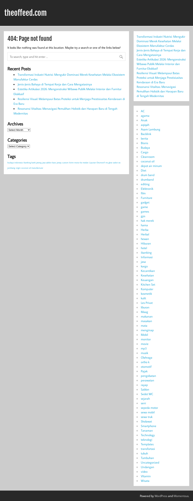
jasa (143, 262)
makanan (147, 316)
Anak (144, 120)
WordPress (161, 496)
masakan (146, 321)
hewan (145, 239)
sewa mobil (148, 412)
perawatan (147, 380)
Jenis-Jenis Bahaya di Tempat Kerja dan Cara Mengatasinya (55, 84)
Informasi (147, 257)
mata (144, 325)
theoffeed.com (25, 13)
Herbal (145, 234)
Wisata (145, 481)
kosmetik (146, 293)
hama (144, 225)
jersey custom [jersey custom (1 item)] (63, 162)
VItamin (146, 476)
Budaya (145, 147)
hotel (144, 248)
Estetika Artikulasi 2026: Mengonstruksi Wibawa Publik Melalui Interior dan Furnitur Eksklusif (161, 63)
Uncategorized (150, 462)
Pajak (144, 371)
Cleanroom (148, 157)
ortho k (145, 362)
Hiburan (146, 243)
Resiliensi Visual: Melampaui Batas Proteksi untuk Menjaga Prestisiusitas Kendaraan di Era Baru (160, 77)
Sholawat (146, 421)
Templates (147, 444)
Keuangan (147, 280)
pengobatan (148, 376)
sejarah (145, 398)
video (144, 471)
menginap (147, 330)
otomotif (146, 366)
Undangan (147, 467)
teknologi (146, 439)
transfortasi (148, 449)
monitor (146, 339)
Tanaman (147, 430)
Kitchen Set (148, 284)
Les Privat (147, 303)
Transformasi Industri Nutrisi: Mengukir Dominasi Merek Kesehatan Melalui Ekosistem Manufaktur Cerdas (161, 41)
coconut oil (147, 161)
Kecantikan (148, 271)
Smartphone (148, 426)
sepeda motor (149, 408)
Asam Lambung (150, 129)
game (144, 207)
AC (143, 111)
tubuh (144, 453)
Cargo (144, 152)
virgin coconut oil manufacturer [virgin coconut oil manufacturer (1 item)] (29, 168)
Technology (148, 435)
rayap (144, 385)
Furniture (146, 198)
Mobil (144, 335)
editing (145, 184)
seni (143, 403)
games (145, 211)
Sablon (145, 389)
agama (145, 116)
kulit (143, 298)
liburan (145, 307)
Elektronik (147, 189)
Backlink (146, 134)
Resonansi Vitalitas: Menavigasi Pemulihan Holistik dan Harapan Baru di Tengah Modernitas (160, 91)
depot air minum (151, 166)
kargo (144, 266)
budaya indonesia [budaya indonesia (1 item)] (15, 162)
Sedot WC (147, 394)
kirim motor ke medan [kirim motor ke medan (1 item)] (79, 162)
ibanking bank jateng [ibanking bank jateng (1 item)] (32, 162)
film (143, 193)
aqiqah (145, 125)
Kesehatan (147, 275)
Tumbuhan (147, 458)
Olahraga (146, 357)
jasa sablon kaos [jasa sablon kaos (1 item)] (49, 162)
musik (144, 353)
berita (144, 138)
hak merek (147, 220)
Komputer (147, 289)
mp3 (144, 348)
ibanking (146, 252)
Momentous (181, 496)
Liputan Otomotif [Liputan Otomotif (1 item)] (97, 162)
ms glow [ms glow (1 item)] (108, 162)
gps (143, 216)
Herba (144, 230)
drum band (147, 175)
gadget (145, 202)
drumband (147, 179)
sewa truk (146, 417)
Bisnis (144, 143)
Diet (143, 170)
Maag (144, 312)
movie (144, 344)
